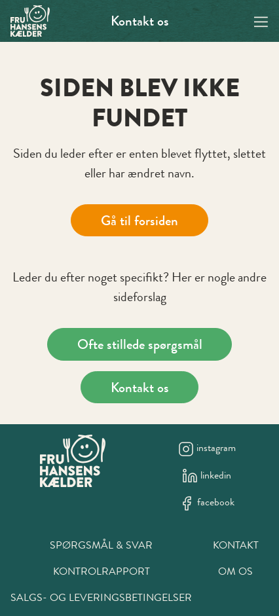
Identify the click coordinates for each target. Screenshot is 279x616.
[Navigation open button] (261, 20)
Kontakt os (140, 20)
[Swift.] (30, 21)
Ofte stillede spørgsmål (139, 344)
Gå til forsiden (139, 220)
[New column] (72, 461)
